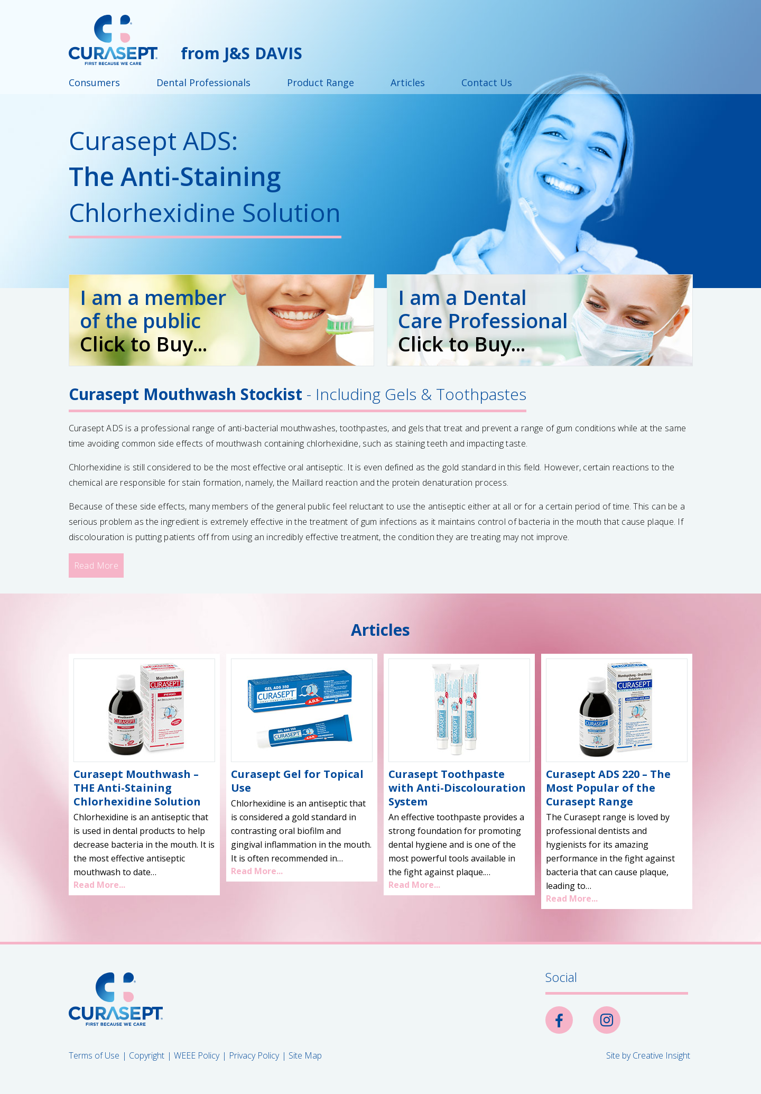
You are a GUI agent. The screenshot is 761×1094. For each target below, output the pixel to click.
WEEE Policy (196, 1055)
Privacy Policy (254, 1055)
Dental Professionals (203, 82)
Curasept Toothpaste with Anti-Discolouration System (457, 788)
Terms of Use (94, 1055)
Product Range (320, 82)
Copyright (146, 1055)
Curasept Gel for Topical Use (297, 781)
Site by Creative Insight (648, 1055)
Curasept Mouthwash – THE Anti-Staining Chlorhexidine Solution (137, 788)
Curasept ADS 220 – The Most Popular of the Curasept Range (608, 788)
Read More (96, 565)
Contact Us (486, 82)
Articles (408, 82)
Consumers (94, 82)
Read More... (99, 885)
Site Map (305, 1055)
